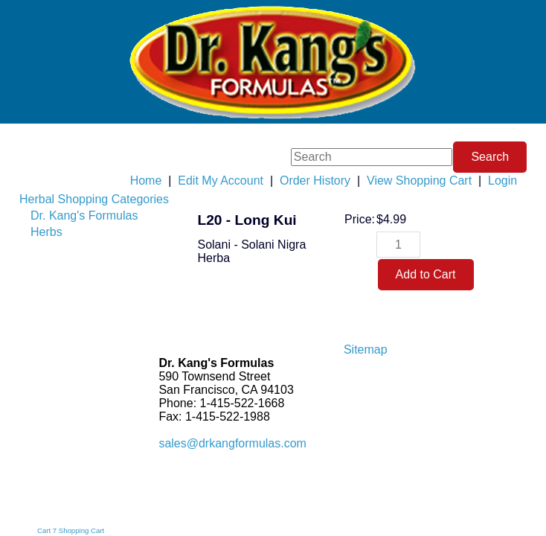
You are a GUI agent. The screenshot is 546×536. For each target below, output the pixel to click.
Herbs (46, 232)
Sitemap (366, 349)
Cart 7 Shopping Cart (70, 530)
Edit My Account (220, 180)
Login (502, 180)
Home (146, 180)
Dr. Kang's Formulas (84, 215)
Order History (315, 180)
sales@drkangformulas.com (232, 443)
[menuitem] (94, 199)
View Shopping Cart (419, 180)
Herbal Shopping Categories (94, 199)
